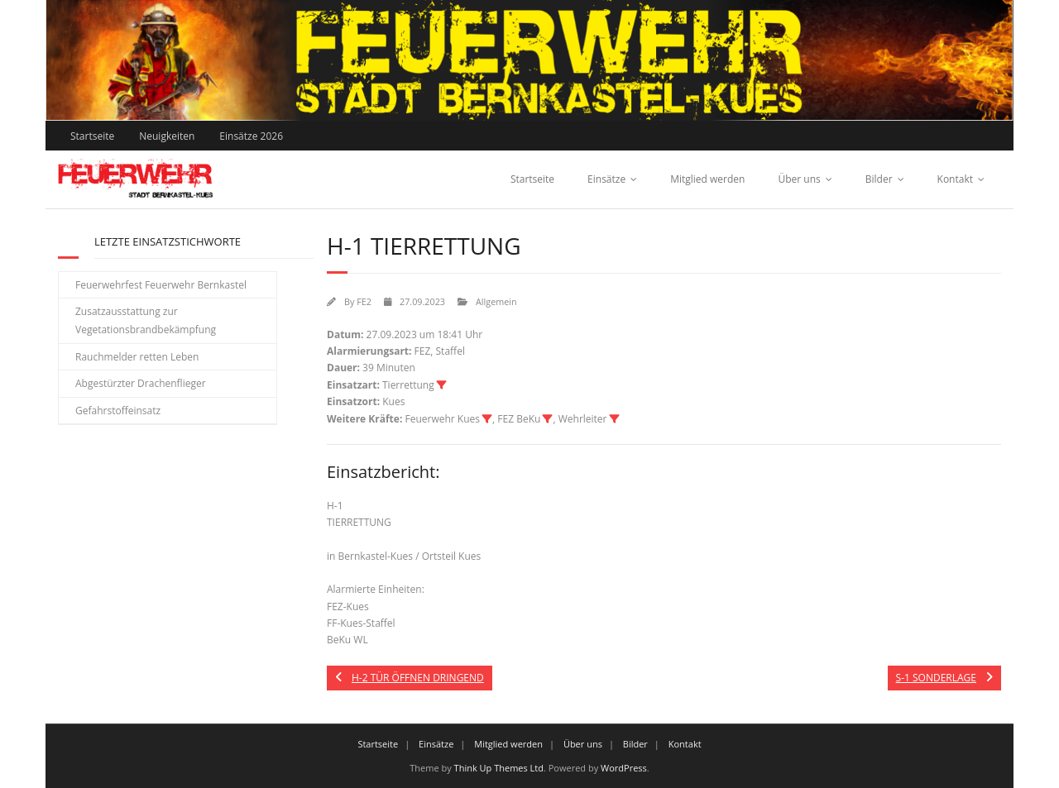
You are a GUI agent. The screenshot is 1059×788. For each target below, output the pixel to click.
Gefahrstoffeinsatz (118, 411)
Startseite (92, 136)
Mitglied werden (707, 179)
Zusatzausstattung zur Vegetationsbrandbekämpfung (145, 320)
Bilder (879, 179)
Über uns (799, 179)
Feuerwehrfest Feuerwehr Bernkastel (161, 285)
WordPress (624, 768)
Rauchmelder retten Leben (137, 357)
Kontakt (955, 179)
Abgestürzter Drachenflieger (140, 383)
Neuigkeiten (166, 136)
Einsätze (606, 179)
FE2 (364, 301)
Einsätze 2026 (251, 136)
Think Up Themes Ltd (499, 768)
